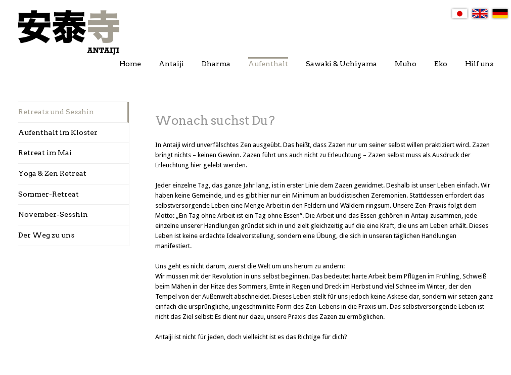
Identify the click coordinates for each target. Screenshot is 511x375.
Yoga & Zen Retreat (52, 173)
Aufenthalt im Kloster (58, 132)
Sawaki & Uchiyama (341, 64)
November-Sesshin (53, 214)
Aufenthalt (268, 64)
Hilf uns (479, 64)
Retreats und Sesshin (56, 112)
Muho (405, 64)
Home (130, 64)
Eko (440, 64)
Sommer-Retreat (48, 194)
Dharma (216, 64)
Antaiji (171, 64)
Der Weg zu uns (46, 235)
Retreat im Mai (45, 153)
